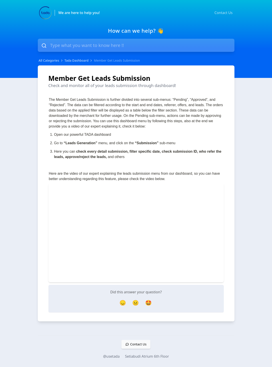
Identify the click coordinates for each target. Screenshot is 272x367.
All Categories (49, 60)
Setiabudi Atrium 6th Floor (147, 356)
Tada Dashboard (76, 60)
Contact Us (223, 12)
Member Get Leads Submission (117, 60)
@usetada (111, 356)
